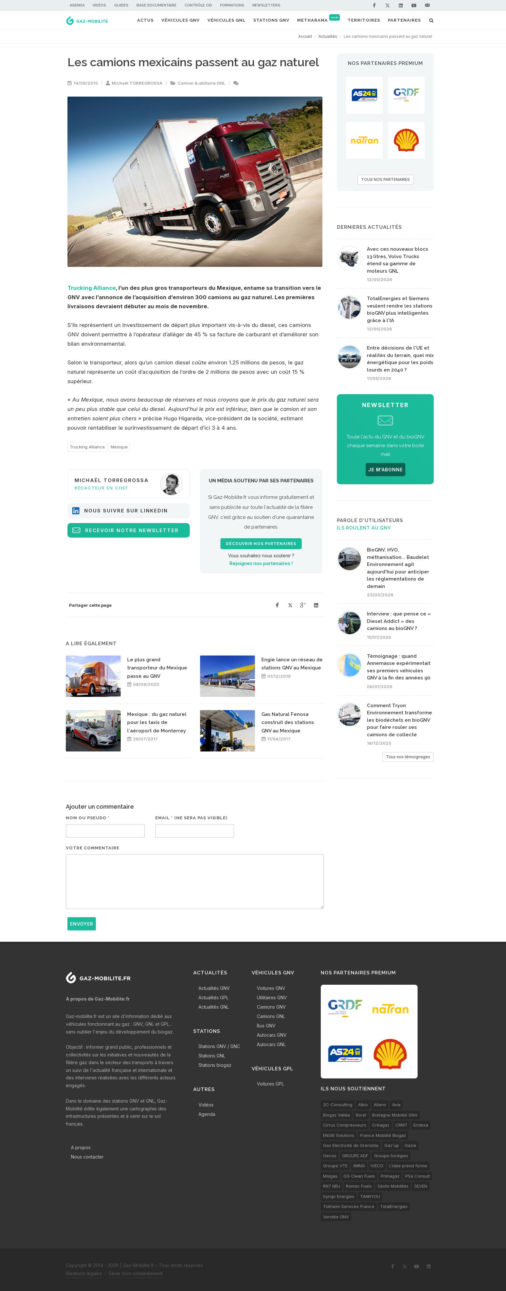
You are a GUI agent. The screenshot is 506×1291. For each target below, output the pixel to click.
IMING (359, 1165)
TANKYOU (370, 1196)
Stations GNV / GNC (219, 1046)
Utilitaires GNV (272, 997)
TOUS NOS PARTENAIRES (385, 179)
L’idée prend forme (408, 1165)
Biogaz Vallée (336, 1115)
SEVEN (420, 1186)
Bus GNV (266, 1025)
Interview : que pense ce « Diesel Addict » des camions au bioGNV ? (399, 621)
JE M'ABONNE (385, 469)
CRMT (401, 1125)
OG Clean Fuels (359, 1176)
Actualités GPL (213, 997)
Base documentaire (157, 5)
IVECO (377, 1165)
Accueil (305, 36)
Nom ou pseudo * (88, 817)
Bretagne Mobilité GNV (395, 1115)
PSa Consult (417, 1176)
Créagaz (381, 1125)
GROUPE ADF (355, 1155)
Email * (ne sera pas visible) (191, 817)
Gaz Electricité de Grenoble (351, 1145)
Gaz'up (391, 1145)
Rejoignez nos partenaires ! (261, 563)
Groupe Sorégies (391, 1155)
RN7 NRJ (331, 1186)
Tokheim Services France (348, 1206)
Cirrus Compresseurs (344, 1125)
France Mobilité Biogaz (383, 1135)
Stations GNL (211, 1055)
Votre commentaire (92, 847)
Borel (361, 1115)
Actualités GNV (214, 988)
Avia (396, 1104)
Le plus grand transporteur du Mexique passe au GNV (157, 668)
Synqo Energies (338, 1196)
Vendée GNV (336, 1216)
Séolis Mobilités (393, 1186)
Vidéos (99, 5)
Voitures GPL (270, 1083)
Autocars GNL (271, 1044)
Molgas (330, 1176)
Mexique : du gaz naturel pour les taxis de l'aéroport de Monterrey (157, 722)
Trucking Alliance (91, 288)
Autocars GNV (272, 1035)
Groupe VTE (335, 1165)
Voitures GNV (271, 988)
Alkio (363, 1104)
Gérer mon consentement (135, 1273)
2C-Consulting (337, 1104)
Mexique (119, 446)
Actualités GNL (213, 1007)
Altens (380, 1104)
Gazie (410, 1145)
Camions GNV (271, 1007)
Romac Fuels (359, 1186)
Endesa (420, 1125)
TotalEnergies (394, 1206)
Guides (121, 5)
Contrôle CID (198, 5)
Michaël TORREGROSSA (137, 83)
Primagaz (390, 1176)
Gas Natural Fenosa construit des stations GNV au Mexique (287, 722)
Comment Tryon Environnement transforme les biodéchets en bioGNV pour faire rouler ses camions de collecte (399, 720)
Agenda (77, 5)
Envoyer (81, 924)
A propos (81, 1147)
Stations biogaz (214, 1065)
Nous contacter (87, 1157)
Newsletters (266, 5)
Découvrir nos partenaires (261, 543)
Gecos (329, 1155)
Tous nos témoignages (408, 756)
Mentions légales (84, 1273)
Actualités (328, 36)
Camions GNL (271, 1016)
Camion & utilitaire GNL (201, 83)
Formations (232, 5)
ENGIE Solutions (338, 1135)
